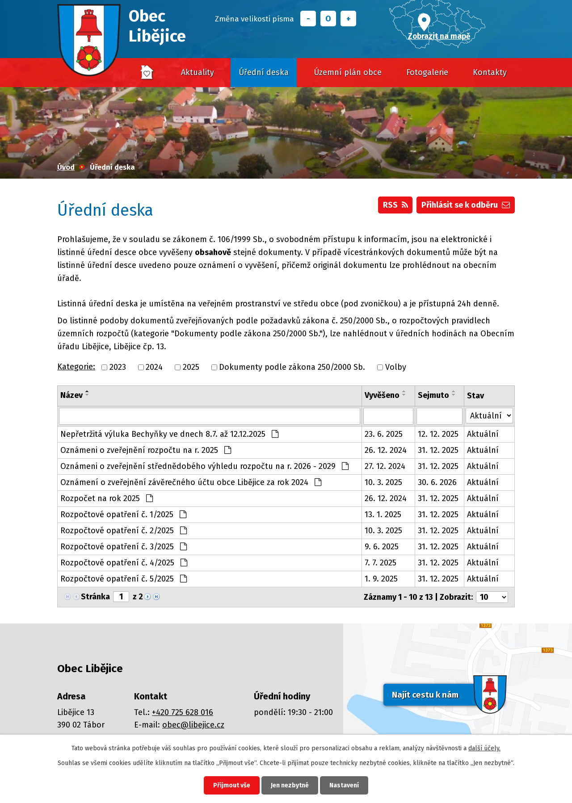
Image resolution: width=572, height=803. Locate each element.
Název (71, 395)
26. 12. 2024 (386, 450)
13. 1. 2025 (383, 514)
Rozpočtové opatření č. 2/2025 (123, 530)
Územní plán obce (348, 72)
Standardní (328, 18)
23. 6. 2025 (384, 434)
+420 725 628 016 (182, 712)
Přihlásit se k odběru (465, 205)
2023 (117, 367)
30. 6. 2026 (437, 482)
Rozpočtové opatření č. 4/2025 (123, 563)
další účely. (484, 748)
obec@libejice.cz (193, 725)
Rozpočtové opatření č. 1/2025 (123, 514)
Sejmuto (433, 395)
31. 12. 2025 (438, 450)
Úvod (147, 72)
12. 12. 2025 (438, 434)
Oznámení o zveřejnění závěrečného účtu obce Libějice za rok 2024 (190, 482)
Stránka (95, 597)
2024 (154, 367)
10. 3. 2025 (383, 482)
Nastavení (344, 785)
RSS (395, 205)
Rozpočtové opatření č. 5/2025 (123, 579)
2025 (191, 367)
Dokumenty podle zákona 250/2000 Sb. (292, 367)
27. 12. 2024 (385, 466)
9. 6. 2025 (382, 547)
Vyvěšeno (382, 395)
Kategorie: (76, 367)
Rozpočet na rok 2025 (106, 498)
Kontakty (490, 72)
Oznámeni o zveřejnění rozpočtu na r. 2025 (145, 450)
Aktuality (197, 72)
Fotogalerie (427, 72)
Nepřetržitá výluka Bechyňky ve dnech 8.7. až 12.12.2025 (169, 434)
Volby (395, 367)
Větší (348, 18)
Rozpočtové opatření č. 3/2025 (123, 547)
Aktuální (483, 434)
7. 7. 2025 (380, 563)
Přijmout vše (231, 785)
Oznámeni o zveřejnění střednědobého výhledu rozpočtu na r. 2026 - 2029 (204, 466)
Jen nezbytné (290, 785)
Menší (308, 18)
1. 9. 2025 (381, 579)
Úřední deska (264, 72)
